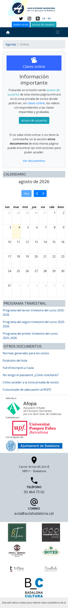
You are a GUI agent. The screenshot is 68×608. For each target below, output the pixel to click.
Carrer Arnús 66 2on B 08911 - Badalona (34, 465)
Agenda (11, 44)
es (49, 18)
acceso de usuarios (34, 120)
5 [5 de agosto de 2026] (28, 227)
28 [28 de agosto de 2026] (45, 271)
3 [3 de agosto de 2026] (10, 227)
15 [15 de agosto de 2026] (53, 242)
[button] (21, 18)
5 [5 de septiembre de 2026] (54, 286)
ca (43, 18)
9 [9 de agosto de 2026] (63, 227)
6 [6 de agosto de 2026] (37, 227)
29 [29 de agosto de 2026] (53, 271)
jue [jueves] (34, 207)
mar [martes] (16, 207)
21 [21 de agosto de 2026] (45, 256)
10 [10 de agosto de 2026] (9, 242)
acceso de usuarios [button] (43, 24)
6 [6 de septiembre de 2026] (63, 286)
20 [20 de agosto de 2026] (36, 256)
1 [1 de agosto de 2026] (54, 213)
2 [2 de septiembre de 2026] (28, 286)
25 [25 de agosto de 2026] (18, 271)
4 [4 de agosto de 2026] (19, 227)
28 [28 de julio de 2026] (18, 213)
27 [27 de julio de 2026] (9, 213)
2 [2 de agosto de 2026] (63, 213)
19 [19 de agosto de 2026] (27, 256)
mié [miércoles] (25, 207)
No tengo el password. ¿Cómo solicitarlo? (31, 375)
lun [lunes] (7, 207)
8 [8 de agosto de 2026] (54, 227)
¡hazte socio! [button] (20, 24)
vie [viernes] (43, 207)
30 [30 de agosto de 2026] (62, 271)
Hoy (26, 194)
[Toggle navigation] (57, 32)
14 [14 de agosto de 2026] (45, 242)
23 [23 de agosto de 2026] (62, 256)
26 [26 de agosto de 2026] (27, 271)
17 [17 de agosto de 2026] (9, 256)
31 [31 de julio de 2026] (45, 213)
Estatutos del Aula (15, 360)
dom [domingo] (60, 207)
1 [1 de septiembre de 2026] (19, 286)
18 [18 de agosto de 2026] (18, 256)
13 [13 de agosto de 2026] (36, 242)
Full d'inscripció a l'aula (18, 368)
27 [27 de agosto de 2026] (36, 271)
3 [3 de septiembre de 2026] (37, 286)
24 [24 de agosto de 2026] (9, 271)
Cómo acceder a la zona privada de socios (31, 382)
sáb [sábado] (51, 207)
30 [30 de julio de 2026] (36, 213)
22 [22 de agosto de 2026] (53, 256)
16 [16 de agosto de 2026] (62, 242)
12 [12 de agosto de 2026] (27, 242)
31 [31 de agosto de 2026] (9, 286)
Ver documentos (34, 161)
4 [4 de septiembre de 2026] (46, 286)
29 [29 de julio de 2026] (27, 213)
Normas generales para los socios (26, 353)
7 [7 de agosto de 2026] (46, 227)
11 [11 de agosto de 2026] (18, 242)
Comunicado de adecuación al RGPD (27, 390)
